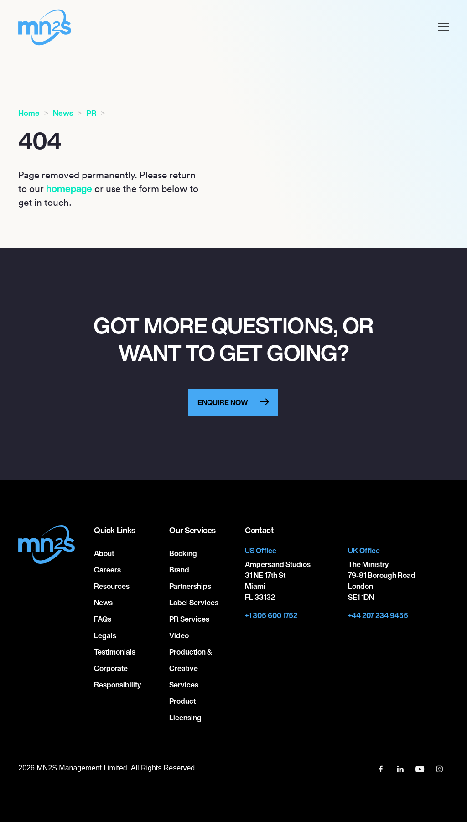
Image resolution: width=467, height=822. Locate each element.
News (63, 113)
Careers (107, 569)
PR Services (189, 619)
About (104, 553)
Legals (105, 635)
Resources (112, 586)
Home (29, 113)
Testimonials (114, 651)
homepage (69, 188)
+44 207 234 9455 (378, 615)
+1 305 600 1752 (271, 615)
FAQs (102, 619)
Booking (183, 553)
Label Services (193, 602)
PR (91, 113)
